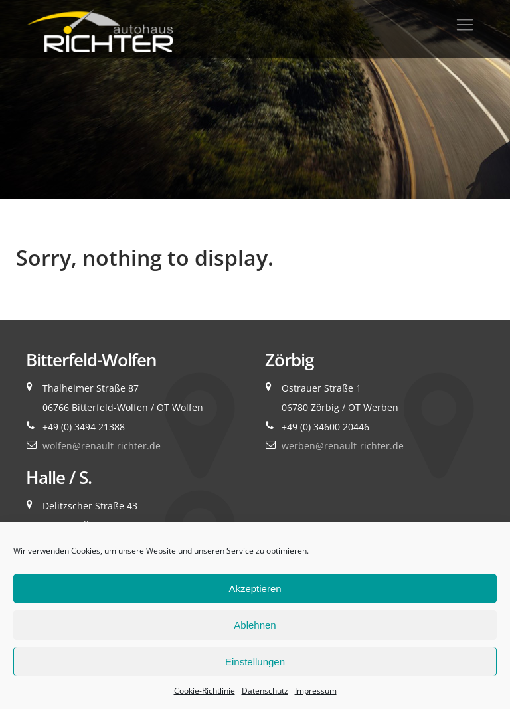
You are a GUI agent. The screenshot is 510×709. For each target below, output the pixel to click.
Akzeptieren (254, 588)
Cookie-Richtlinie (204, 690)
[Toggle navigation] (464, 24)
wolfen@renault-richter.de (101, 445)
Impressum (316, 690)
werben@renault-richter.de (343, 445)
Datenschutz (265, 690)
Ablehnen (255, 625)
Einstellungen (255, 661)
